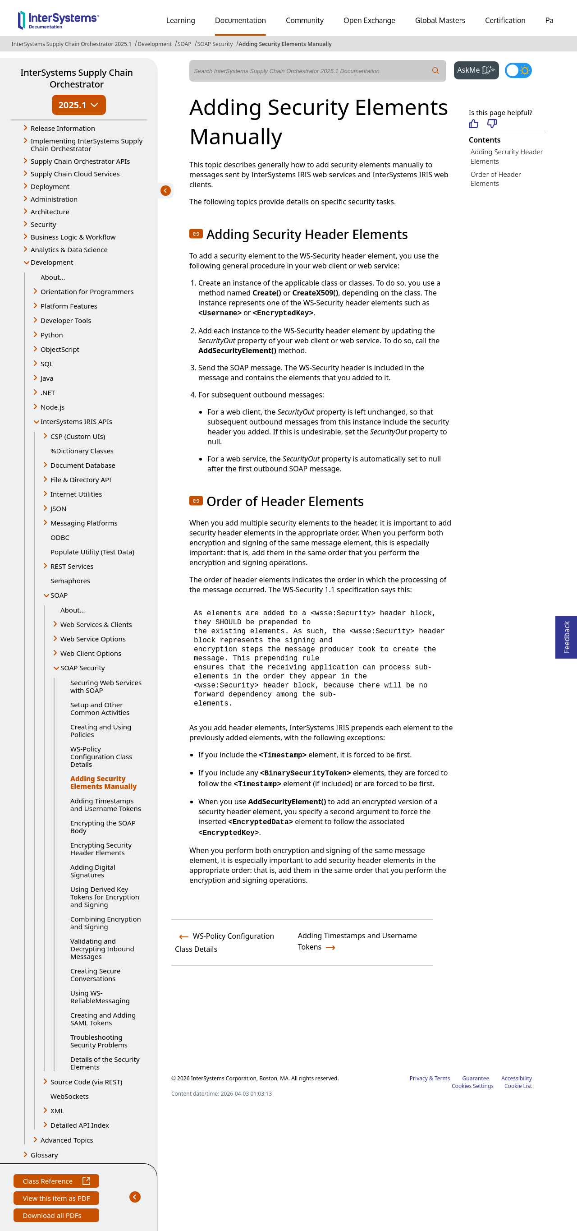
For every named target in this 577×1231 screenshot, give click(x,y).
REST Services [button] (71, 566)
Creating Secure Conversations (95, 974)
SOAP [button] (59, 594)
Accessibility (516, 1078)
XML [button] (57, 1110)
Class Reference (56, 1182)
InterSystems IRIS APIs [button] (76, 421)
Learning (180, 20)
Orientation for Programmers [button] (87, 291)
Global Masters (440, 20)
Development (154, 44)
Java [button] (47, 378)
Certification (505, 20)
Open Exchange (369, 20)
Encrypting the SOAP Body (103, 826)
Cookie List (518, 1086)
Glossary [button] (44, 1154)
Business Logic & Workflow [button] (73, 236)
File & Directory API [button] (80, 479)
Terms (442, 1078)
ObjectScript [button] (60, 349)
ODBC (59, 537)
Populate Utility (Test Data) (92, 551)
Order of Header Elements (496, 179)
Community (305, 20)
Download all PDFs (53, 1216)
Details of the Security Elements (105, 1063)
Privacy (419, 1078)
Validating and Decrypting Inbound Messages (102, 948)
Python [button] (52, 334)
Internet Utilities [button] (76, 493)
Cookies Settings (473, 1086)
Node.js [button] (52, 406)
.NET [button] (48, 392)
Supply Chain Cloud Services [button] (75, 173)
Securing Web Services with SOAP (106, 686)
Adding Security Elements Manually (285, 44)
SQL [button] (47, 363)
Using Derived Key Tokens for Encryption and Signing (104, 897)
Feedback (567, 634)
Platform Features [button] (69, 305)
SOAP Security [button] (82, 667)
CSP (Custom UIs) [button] (77, 436)
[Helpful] (473, 124)
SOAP (185, 44)
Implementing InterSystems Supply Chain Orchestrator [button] (86, 144)
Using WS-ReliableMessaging (100, 996)
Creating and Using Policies (100, 730)
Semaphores (70, 580)
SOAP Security (215, 44)
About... (53, 276)
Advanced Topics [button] (67, 1139)
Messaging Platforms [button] (84, 522)
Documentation (240, 20)
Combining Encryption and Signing (105, 922)
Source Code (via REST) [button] (86, 1081)
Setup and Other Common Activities (99, 708)
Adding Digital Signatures (92, 870)
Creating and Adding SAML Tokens (103, 1018)
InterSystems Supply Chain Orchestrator (76, 78)
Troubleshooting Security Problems (99, 1041)
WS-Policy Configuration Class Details (101, 756)
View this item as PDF (56, 1199)
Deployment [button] (50, 186)
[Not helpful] (492, 124)
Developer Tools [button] (66, 320)
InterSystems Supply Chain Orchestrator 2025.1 (72, 44)
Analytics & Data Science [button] (69, 249)
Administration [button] (54, 198)
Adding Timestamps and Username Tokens (105, 804)
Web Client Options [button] (90, 653)
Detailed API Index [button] (79, 1125)
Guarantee (476, 1078)
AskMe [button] (478, 69)
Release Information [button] (63, 128)
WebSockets (69, 1096)
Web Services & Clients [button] (96, 624)
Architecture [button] (50, 211)
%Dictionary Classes (82, 450)
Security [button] (43, 224)
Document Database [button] (82, 465)
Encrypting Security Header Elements (101, 848)
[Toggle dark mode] (518, 70)
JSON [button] (58, 508)
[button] (196, 233)
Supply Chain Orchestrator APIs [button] (80, 161)
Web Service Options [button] (93, 638)
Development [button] (52, 262)
